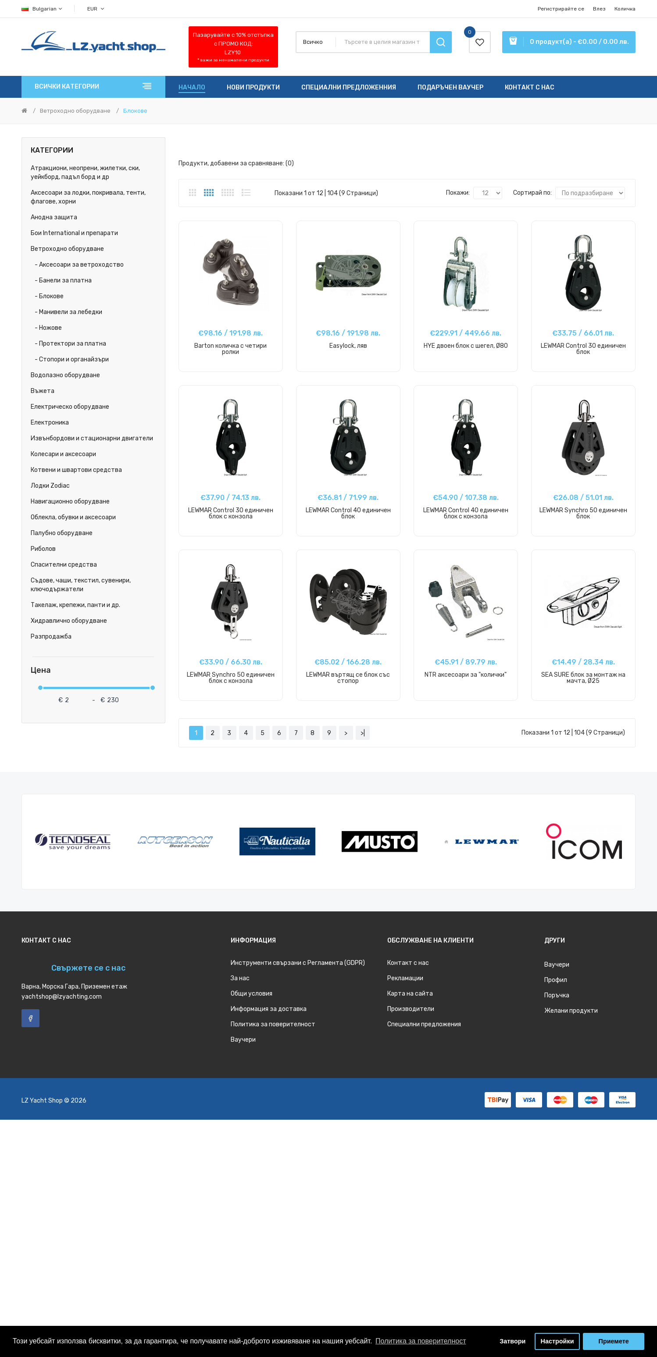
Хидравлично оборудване (69, 621)
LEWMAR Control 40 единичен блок (348, 513)
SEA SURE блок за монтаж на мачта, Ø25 (583, 678)
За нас (240, 978)
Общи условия (251, 993)
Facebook (30, 1018)
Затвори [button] (512, 1341)
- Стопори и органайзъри (70, 359)
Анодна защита (54, 217)
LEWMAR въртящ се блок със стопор (348, 678)
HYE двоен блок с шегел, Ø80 (466, 346)
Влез (599, 9)
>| (363, 733)
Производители (410, 1009)
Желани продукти (571, 1010)
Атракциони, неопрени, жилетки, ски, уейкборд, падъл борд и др (85, 172)
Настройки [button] (557, 1341)
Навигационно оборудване (70, 501)
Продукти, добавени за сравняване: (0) (236, 163)
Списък (246, 192)
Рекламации (405, 978)
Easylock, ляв (348, 346)
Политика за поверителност (273, 1024)
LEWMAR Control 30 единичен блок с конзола (230, 513)
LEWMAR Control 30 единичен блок (583, 349)
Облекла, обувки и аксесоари (73, 517)
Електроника (50, 422)
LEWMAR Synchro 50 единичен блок (583, 513)
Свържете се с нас (88, 968)
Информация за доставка (269, 1009)
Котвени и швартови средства (76, 470)
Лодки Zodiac (50, 485)
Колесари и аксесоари (63, 454)
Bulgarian (42, 9)
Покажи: (458, 192)
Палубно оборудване (62, 533)
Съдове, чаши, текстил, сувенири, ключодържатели (81, 585)
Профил (555, 980)
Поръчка (556, 995)
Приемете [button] (614, 1341)
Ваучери (243, 1039)
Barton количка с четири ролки (230, 349)
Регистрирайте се (561, 9)
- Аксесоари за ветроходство (77, 264)
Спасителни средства (64, 564)
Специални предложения (424, 1024)
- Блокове (47, 296)
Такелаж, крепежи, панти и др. (75, 605)
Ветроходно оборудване (75, 110)
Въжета (42, 391)
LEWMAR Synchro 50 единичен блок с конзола (231, 678)
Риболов (43, 549)
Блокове (135, 110)
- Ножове (46, 328)
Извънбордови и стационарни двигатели (92, 438)
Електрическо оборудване (70, 407)
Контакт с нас (408, 963)
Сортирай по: (532, 192)
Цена (41, 670)
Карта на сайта (410, 993)
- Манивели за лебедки (66, 312)
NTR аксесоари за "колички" (466, 674)
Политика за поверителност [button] (420, 1341)
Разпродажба (51, 636)
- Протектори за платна (68, 343)
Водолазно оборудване (65, 375)
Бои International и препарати (74, 233)
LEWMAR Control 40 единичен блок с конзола (465, 513)
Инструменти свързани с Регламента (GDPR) (298, 963)
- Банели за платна (61, 280)
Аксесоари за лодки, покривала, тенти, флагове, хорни (88, 197)
